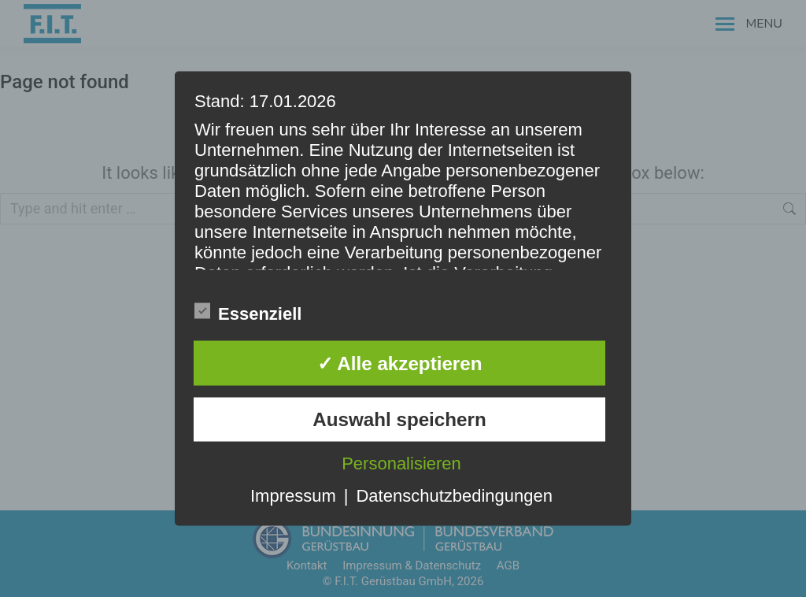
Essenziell (247, 312)
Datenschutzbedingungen (454, 495)
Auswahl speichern (399, 418)
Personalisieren (401, 463)
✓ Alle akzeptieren (399, 362)
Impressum (293, 495)
